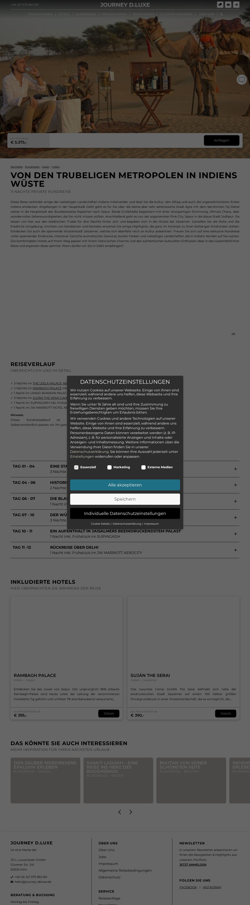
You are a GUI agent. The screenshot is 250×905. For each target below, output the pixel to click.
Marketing (118, 450)
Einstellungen (82, 439)
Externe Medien (157, 450)
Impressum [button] (151, 506)
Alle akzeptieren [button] (125, 467)
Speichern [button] (125, 481)
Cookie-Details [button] (100, 506)
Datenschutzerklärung (89, 434)
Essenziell (85, 450)
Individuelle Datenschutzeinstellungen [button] (125, 495)
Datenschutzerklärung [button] (127, 506)
